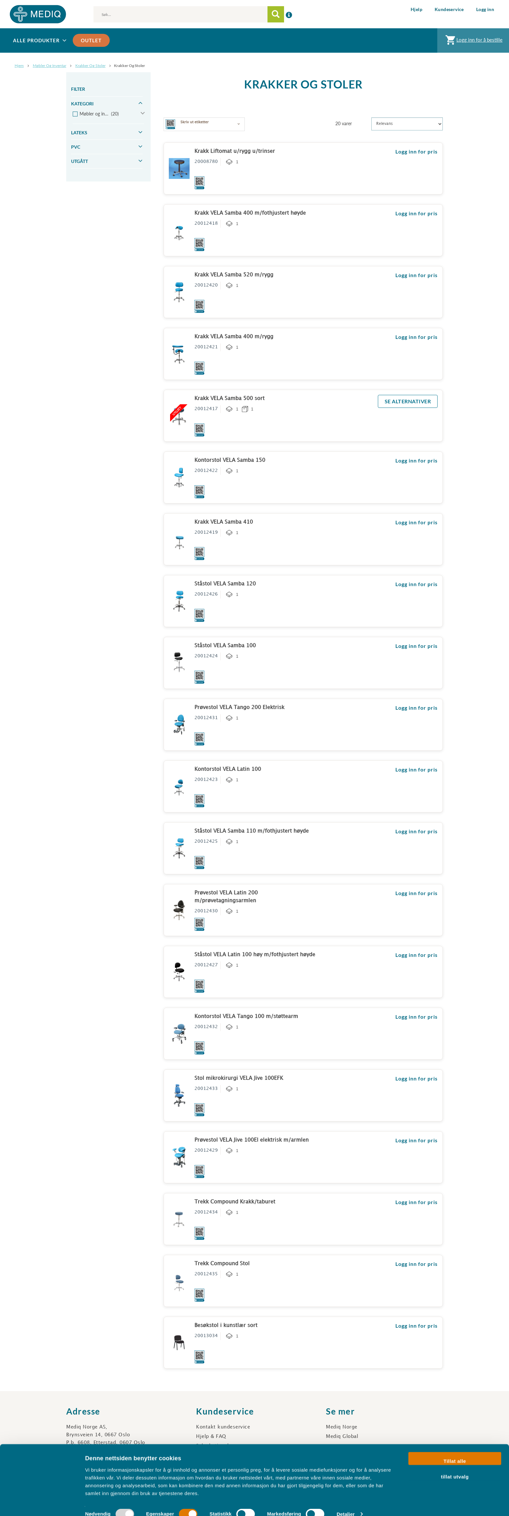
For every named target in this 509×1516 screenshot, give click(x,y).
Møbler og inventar (49, 65)
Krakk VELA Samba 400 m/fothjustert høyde (250, 213)
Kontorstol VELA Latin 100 (227, 769)
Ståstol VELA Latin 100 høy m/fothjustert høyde (254, 954)
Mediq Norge (341, 1427)
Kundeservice (449, 9)
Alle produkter (40, 40)
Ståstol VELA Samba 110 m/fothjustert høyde (251, 831)
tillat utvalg (455, 1465)
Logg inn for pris (416, 151)
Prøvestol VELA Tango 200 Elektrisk (239, 707)
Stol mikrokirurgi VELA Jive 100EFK (238, 1078)
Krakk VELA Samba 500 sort (229, 398)
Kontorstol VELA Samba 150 (229, 460)
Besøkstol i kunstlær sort (225, 1325)
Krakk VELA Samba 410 (223, 522)
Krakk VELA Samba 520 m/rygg (233, 275)
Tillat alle (454, 1450)
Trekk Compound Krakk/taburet (234, 1202)
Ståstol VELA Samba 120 (225, 584)
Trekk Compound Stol (222, 1263)
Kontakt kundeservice (223, 1427)
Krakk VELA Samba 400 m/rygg (233, 336)
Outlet (91, 40)
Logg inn (485, 9)
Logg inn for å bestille (473, 41)
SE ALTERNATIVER (408, 401)
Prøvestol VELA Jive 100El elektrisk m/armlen (251, 1140)
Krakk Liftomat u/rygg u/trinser (234, 151)
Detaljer (346, 1503)
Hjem (19, 65)
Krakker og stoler (90, 65)
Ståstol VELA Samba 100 (225, 645)
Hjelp (416, 9)
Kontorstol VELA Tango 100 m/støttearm (246, 1016)
